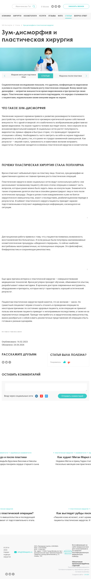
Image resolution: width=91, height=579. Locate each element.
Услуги (42, 16)
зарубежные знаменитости (20, 453)
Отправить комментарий (72, 396)
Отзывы (52, 16)
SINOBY (86, 574)
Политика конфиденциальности (78, 567)
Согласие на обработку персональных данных (74, 569)
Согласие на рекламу (82, 572)
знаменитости (80, 453)
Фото (60, 16)
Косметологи (30, 16)
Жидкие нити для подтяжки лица (23, 76)
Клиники (6, 16)
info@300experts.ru (25, 552)
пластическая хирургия (64, 453)
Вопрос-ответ (80, 16)
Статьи (68, 16)
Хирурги (17, 16)
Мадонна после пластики (70, 76)
